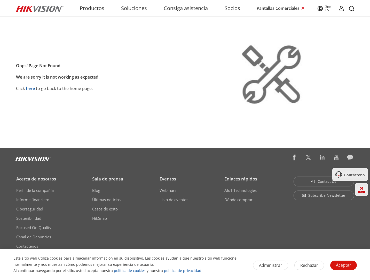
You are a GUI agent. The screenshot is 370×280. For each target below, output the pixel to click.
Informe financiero (32, 199)
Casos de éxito (105, 208)
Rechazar (309, 265)
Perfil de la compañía (35, 190)
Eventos (168, 179)
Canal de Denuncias (33, 236)
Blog (96, 190)
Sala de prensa (107, 179)
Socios (232, 8)
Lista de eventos (174, 199)
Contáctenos (27, 246)
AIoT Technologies (240, 190)
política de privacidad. (183, 270)
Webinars (168, 190)
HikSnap (99, 218)
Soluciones (134, 8)
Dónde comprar (238, 199)
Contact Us (323, 181)
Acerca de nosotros (36, 179)
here (30, 88)
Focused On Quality (33, 227)
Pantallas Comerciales (279, 8)
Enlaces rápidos (240, 179)
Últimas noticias (106, 199)
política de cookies (130, 270)
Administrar (270, 265)
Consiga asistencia (186, 8)
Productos (92, 8)
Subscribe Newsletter (323, 195)
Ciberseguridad (29, 208)
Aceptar (343, 265)
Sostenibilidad (28, 218)
